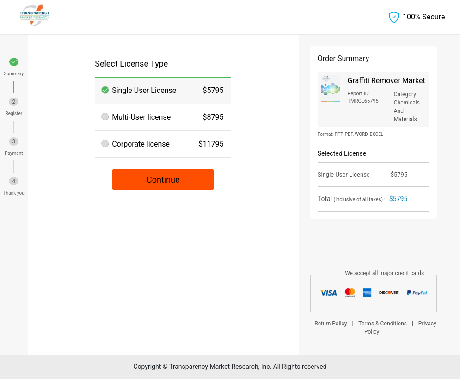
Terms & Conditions (382, 323)
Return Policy (330, 323)
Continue (163, 179)
